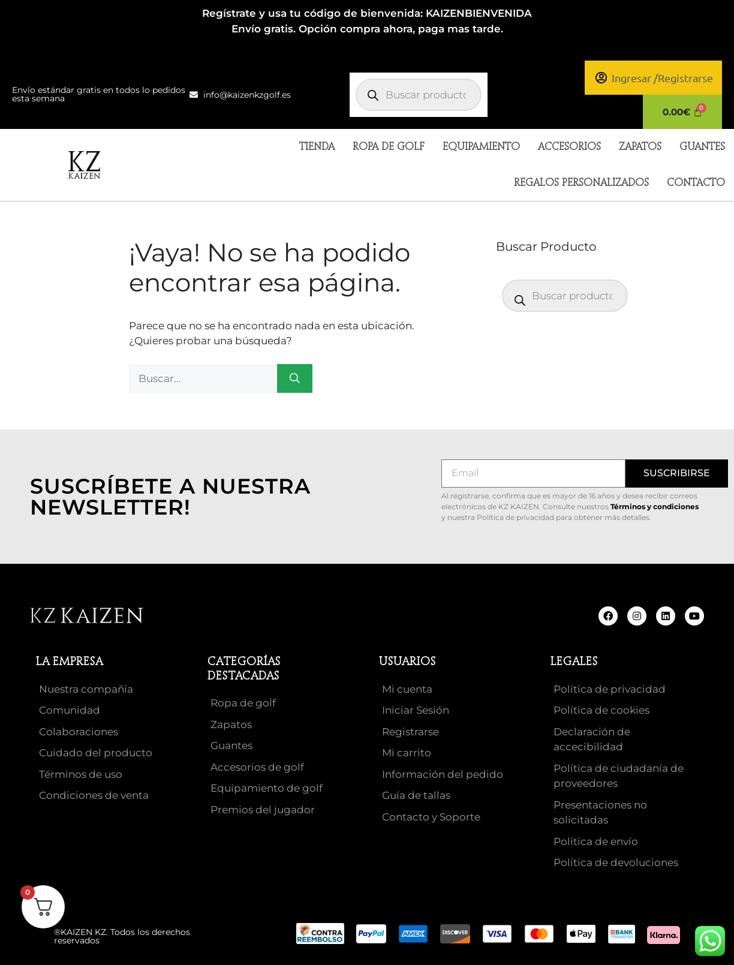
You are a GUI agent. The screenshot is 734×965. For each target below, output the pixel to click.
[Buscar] (294, 378)
